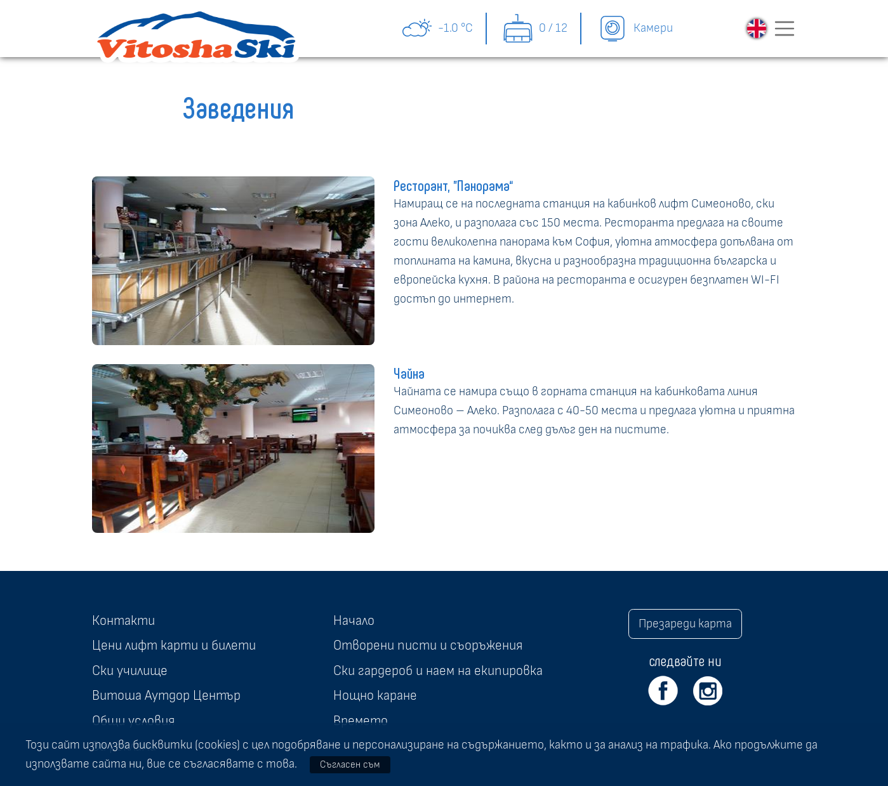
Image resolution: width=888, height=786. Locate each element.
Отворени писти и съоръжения (427, 645)
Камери (635, 28)
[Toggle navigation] (784, 28)
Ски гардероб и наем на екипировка (438, 671)
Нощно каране (375, 695)
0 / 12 (534, 28)
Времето (360, 721)
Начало (353, 620)
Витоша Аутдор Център (166, 695)
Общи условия (133, 721)
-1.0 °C (437, 28)
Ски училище (130, 671)
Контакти (123, 620)
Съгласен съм (350, 764)
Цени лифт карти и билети (174, 645)
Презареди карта (685, 623)
